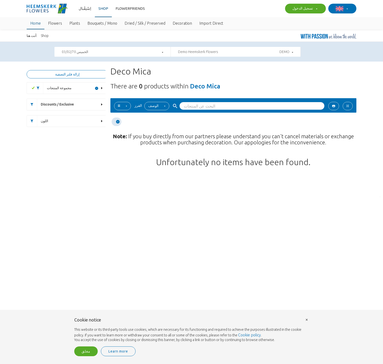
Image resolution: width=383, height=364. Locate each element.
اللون (37, 121)
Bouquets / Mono (102, 23)
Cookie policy (249, 335)
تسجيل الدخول (304, 8)
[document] (191, 330)
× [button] (306, 319)
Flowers (55, 23)
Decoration (182, 23)
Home (35, 23)
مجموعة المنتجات (52, 88)
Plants (74, 23)
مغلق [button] (86, 351)
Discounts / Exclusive (50, 104)
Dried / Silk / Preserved (145, 23)
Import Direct (211, 23)
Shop (103, 8)
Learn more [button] (118, 351)
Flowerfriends (130, 8)
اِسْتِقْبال (85, 8)
